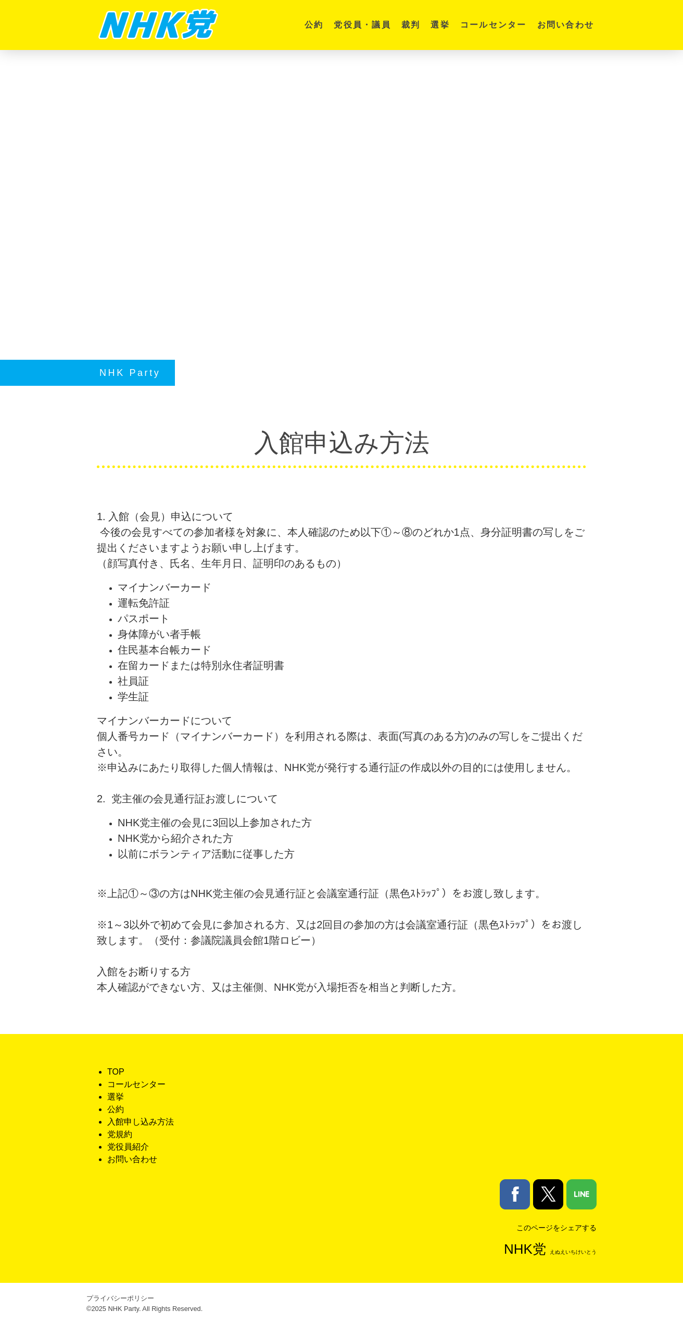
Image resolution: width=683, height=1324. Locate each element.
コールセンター (493, 24)
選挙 (440, 24)
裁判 (410, 24)
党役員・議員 (362, 24)
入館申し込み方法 (140, 1121)
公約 (314, 24)
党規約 (119, 1134)
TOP (115, 1071)
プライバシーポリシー (120, 1298)
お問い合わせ (565, 24)
